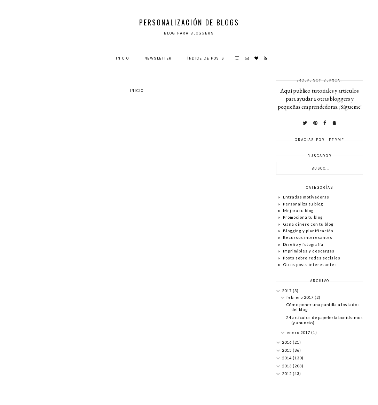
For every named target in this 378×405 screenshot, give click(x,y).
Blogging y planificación (308, 230)
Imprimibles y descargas (308, 251)
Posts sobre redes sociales (311, 258)
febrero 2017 (300, 297)
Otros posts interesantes (310, 264)
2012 (287, 373)
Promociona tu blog (303, 217)
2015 (287, 350)
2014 (287, 358)
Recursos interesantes (307, 237)
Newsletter (158, 58)
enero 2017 (298, 332)
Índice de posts (206, 58)
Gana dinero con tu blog (308, 224)
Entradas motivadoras (306, 197)
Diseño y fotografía (303, 244)
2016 (287, 342)
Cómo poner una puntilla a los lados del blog (323, 307)
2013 (287, 366)
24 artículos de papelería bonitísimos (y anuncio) (324, 320)
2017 (287, 290)
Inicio (122, 58)
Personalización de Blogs (189, 22)
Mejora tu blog (298, 210)
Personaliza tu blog (303, 204)
